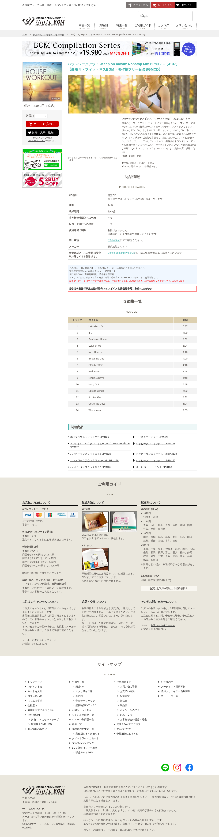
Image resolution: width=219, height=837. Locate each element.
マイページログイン (36, 140)
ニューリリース (169, 696)
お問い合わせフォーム (44, 640)
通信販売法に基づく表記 (41, 710)
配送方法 (125, 696)
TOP (24, 34)
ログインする (140, 5)
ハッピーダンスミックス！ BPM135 (155, 460)
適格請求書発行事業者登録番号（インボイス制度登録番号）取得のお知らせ (110, 288)
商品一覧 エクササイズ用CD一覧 (48, 34)
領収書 (123, 700)
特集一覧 (122, 27)
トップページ (35, 681)
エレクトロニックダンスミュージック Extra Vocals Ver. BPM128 (99, 445)
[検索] (160, 16)
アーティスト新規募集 (173, 686)
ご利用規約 (114, 240)
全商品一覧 (78, 681)
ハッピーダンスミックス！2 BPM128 (90, 453)
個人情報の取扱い (37, 729)
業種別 (104, 27)
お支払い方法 (127, 691)
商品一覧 (84, 27)
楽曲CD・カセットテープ (45, 719)
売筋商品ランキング (83, 743)
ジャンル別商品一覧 (83, 714)
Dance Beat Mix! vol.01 (120, 252)
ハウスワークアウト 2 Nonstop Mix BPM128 (94, 460)
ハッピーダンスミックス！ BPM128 (155, 443)
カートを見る (164, 5)
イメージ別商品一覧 (83, 719)
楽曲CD (79, 686)
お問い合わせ (184, 27)
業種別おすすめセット (87, 733)
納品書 (123, 705)
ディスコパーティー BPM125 (152, 436)
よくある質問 (35, 700)
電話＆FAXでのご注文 (128, 724)
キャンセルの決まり (131, 710)
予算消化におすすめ (127, 733)
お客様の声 (167, 681)
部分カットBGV (84, 752)
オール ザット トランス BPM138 (154, 467)
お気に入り (188, 5)
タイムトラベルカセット (85, 738)
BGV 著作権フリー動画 (84, 747)
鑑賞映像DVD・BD (41, 724)
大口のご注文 (123, 729)
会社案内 (32, 705)
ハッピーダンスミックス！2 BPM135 (90, 467)
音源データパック (85, 700)
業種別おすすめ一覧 (83, 729)
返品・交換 (126, 714)
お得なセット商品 (82, 710)
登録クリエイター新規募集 (175, 691)
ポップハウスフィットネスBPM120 (89, 436)
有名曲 (79, 696)
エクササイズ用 (84, 691)
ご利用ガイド (142, 27)
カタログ (163, 27)
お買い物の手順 (128, 686)
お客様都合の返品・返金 (133, 719)
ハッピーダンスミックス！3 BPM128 (156, 453)
